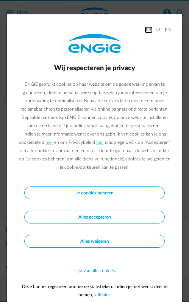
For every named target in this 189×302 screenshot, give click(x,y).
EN (168, 30)
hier (49, 142)
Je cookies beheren (95, 193)
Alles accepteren (94, 217)
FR (149, 30)
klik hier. (102, 295)
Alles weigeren (94, 241)
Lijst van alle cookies (94, 270)
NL (158, 30)
